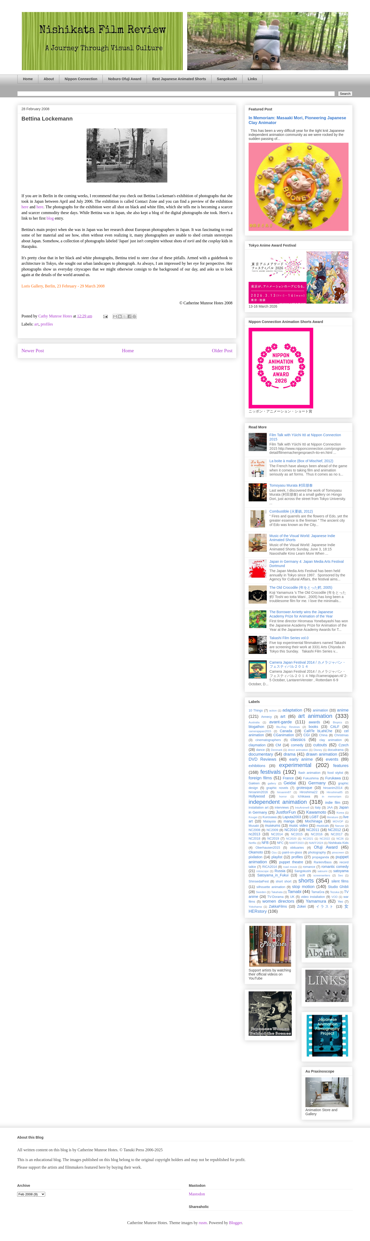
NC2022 (325, 838)
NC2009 (272, 830)
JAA (330, 807)
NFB (265, 843)
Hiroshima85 (334, 792)
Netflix (252, 842)
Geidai (290, 783)
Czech (343, 745)
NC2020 (291, 838)
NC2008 (254, 830)
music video (298, 825)
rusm (203, 1223)
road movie (290, 866)
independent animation (278, 802)
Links (252, 79)
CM (278, 745)
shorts (306, 880)
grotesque (304, 788)
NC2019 (273, 838)
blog (50, 218)
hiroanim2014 (332, 788)
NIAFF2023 (296, 842)
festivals (270, 772)
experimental (295, 765)
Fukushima (311, 778)
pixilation (255, 857)
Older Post (222, 350)
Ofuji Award (326, 847)
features (341, 765)
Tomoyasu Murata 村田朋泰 (291, 485)
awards (314, 722)
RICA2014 (269, 867)
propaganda (320, 857)
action (273, 710)
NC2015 (297, 834)
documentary (261, 754)
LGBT (314, 817)
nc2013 (254, 834)
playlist (277, 857)
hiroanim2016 (258, 792)
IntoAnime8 (302, 807)
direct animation (298, 749)
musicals (322, 826)
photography (317, 852)
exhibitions (257, 766)
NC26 (340, 838)
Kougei (253, 817)
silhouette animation (270, 887)
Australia (254, 722)
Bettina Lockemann (47, 118)
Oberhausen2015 (268, 847)
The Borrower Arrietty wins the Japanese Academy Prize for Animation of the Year (301, 614)
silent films (340, 881)
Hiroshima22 (309, 792)
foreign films (260, 778)
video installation (313, 897)
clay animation (330, 740)
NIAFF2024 (316, 842)
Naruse (339, 825)
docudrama (335, 750)
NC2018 (254, 838)
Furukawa (333, 778)
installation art (259, 807)
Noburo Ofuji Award (124, 79)
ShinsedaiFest (259, 881)
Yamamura (316, 901)
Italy (318, 807)
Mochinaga (313, 821)
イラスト (325, 906)
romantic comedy (335, 867)
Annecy (266, 717)
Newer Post (32, 350)
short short (283, 881)
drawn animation (321, 754)
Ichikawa (304, 796)
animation (320, 710)
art (36, 324)
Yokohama (255, 906)
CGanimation (283, 735)
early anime (301, 759)
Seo (340, 875)
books (313, 727)
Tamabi (294, 891)
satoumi (322, 871)
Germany (317, 783)
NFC (280, 843)
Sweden (261, 892)
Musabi (254, 826)
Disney (317, 749)
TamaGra (317, 892)
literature (332, 817)
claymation (257, 745)
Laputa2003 (291, 817)
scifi (302, 875)
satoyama (341, 871)
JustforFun (286, 812)
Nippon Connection (81, 79)
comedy (297, 745)
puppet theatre (291, 862)
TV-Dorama (275, 897)
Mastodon (197, 1194)
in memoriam (331, 796)
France (288, 778)
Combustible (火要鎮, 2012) (291, 511)
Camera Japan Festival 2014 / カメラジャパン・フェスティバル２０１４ (308, 664)
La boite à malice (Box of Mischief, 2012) (301, 461)
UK (292, 897)
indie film (332, 803)
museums (272, 825)
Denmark (276, 749)
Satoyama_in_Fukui (272, 875)
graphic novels (277, 788)
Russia (280, 871)
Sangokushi (227, 79)
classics (297, 739)
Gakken (254, 783)
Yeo (340, 901)
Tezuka (334, 892)
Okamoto (256, 852)
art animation (315, 716)
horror (283, 796)
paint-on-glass (292, 852)
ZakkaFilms (278, 906)
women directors (278, 901)
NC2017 (336, 834)
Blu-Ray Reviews (288, 726)
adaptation (292, 710)
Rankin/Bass (323, 862)
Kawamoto (316, 812)
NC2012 (334, 830)
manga (289, 821)
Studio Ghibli (338, 887)
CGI (306, 735)
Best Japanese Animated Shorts (179, 79)
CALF (334, 727)
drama (289, 754)
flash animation (309, 773)
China (323, 735)
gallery (272, 783)
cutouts (320, 745)
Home (28, 79)
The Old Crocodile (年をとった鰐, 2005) (301, 587)
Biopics (337, 722)
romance (309, 867)
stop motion (303, 886)
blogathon (256, 727)
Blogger (235, 1223)
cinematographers (268, 740)
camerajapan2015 (260, 731)
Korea (340, 812)
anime (343, 710)
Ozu (274, 852)
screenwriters (321, 875)
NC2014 (277, 834)
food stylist (335, 773)
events (332, 759)
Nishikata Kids (338, 843)
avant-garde (280, 722)
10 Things (256, 710)
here (25, 207)
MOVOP (338, 821)
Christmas (341, 735)
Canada (286, 731)
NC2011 (312, 830)
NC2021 (308, 838)
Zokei (301, 906)
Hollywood (257, 796)
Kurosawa (269, 817)
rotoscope (262, 871)
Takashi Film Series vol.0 (289, 638)
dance (260, 750)
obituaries (297, 847)
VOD (334, 896)
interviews (282, 807)
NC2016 (317, 834)
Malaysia (269, 821)
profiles (47, 324)
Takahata (276, 892)
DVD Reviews (262, 759)
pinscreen (338, 852)
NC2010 (290, 830)
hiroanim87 (284, 792)
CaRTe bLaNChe (318, 731)
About (49, 79)
